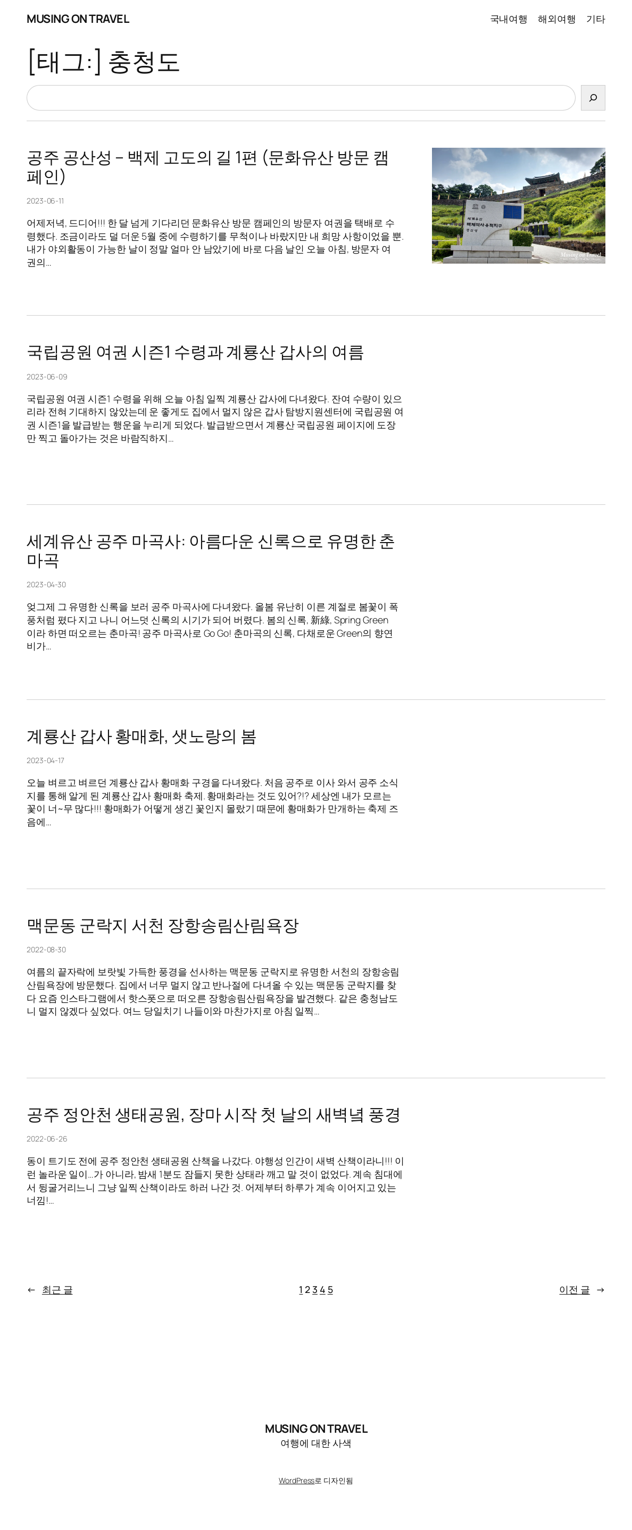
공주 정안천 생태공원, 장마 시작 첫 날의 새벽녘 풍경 (214, 1114)
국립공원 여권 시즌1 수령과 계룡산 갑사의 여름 (195, 351)
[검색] (593, 98)
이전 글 (582, 1289)
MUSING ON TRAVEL (78, 18)
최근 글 (50, 1289)
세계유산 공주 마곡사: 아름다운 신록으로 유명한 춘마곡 (211, 550)
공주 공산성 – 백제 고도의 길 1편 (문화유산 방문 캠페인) (208, 166)
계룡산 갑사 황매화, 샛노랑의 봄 (142, 735)
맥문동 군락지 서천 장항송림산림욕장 (163, 925)
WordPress (296, 1480)
